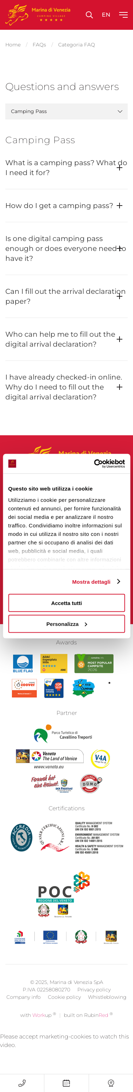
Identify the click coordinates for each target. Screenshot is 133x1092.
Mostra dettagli (91, 581)
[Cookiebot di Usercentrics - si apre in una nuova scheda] (95, 463)
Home (13, 44)
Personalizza (66, 624)
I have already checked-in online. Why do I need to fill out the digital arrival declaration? (63, 387)
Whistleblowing (107, 1008)
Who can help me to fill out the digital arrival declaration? (60, 339)
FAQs (39, 44)
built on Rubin (88, 1026)
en (106, 14)
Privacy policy (94, 1001)
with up (38, 1026)
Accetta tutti (66, 603)
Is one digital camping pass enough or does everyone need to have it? (65, 248)
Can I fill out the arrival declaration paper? (65, 296)
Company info (23, 1008)
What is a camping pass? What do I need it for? (66, 167)
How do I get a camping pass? (59, 205)
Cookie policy (64, 1008)
